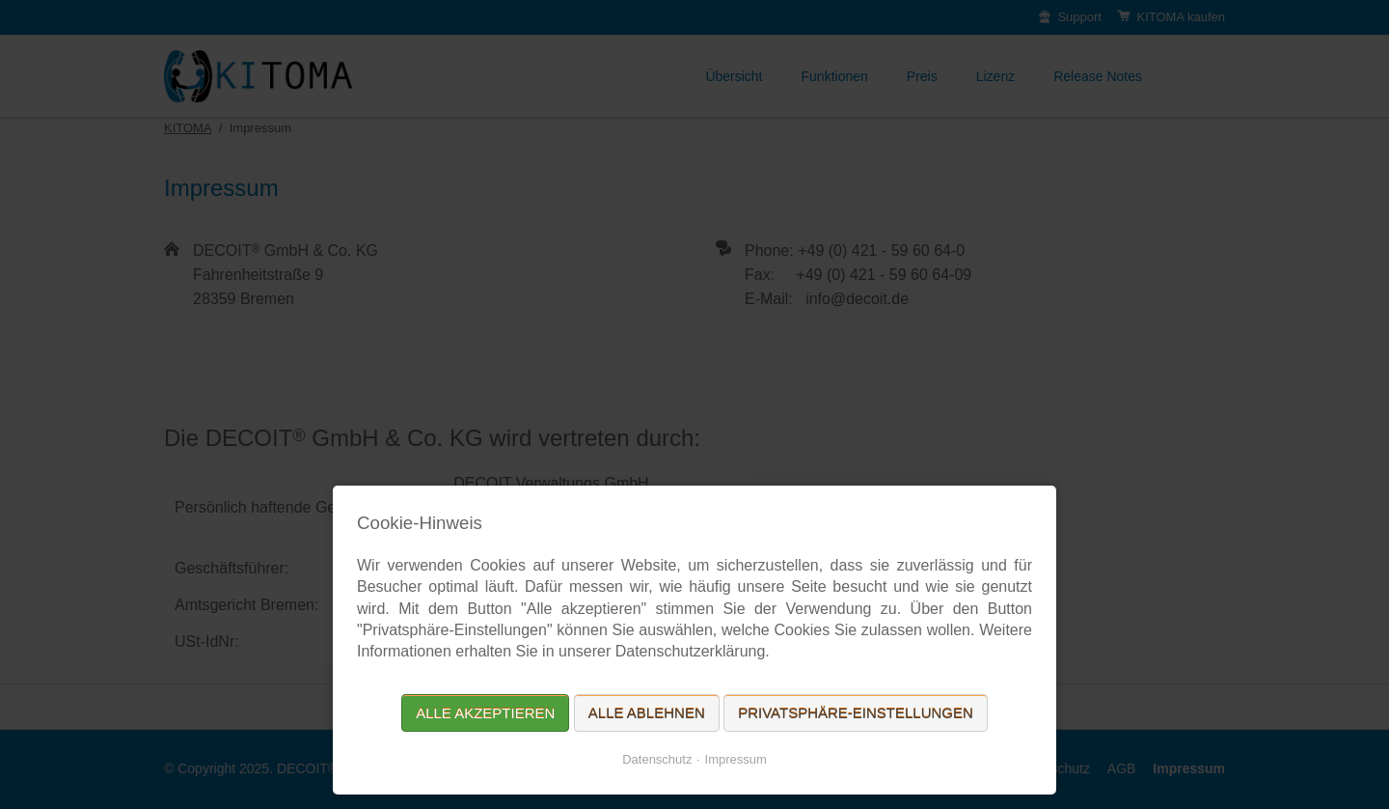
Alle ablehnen (646, 713)
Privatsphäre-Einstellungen (855, 713)
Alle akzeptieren (485, 713)
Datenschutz (657, 759)
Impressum (736, 759)
